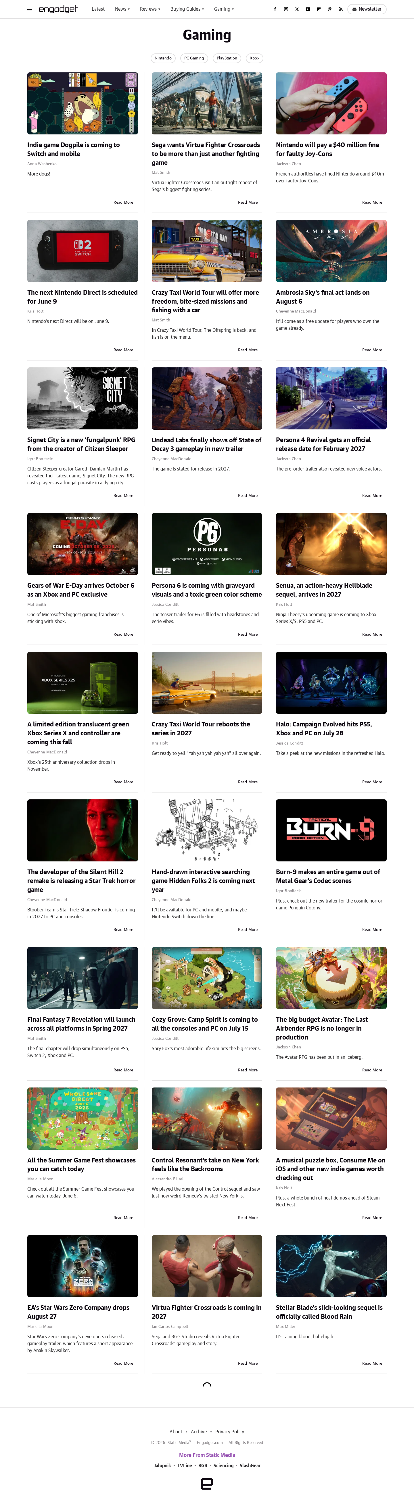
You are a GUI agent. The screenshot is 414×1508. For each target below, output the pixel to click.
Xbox (254, 58)
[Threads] (329, 9)
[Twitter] (297, 9)
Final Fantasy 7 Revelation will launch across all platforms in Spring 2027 (81, 1024)
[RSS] (340, 9)
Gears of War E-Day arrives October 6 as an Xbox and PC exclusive (81, 590)
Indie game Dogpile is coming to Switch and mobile (73, 149)
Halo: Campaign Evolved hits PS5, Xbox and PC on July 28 (324, 728)
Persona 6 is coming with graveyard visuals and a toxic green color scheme (207, 590)
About (176, 1432)
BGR (202, 1465)
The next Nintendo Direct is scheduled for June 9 (82, 297)
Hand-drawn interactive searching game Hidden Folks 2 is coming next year (203, 881)
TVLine (184, 1465)
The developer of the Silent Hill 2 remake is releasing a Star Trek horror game (81, 881)
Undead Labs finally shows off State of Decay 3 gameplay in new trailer (207, 444)
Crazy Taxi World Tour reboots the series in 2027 (201, 728)
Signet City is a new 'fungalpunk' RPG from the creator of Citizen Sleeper (81, 444)
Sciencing (223, 1465)
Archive (198, 1432)
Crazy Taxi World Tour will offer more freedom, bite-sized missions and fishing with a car (205, 302)
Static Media (178, 1443)
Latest (98, 9)
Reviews (148, 9)
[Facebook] (275, 9)
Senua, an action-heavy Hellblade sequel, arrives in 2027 (324, 590)
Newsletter (367, 9)
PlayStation (227, 58)
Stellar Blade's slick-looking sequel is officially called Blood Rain (329, 1312)
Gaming (222, 9)
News (120, 9)
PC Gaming (194, 58)
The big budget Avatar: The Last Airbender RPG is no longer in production (322, 1029)
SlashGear (250, 1465)
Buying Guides (185, 9)
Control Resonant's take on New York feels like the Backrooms (205, 1165)
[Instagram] (286, 9)
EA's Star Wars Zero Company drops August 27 (78, 1312)
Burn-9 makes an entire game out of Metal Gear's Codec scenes (328, 876)
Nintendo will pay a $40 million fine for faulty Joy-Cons (327, 149)
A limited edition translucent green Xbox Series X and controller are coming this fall (78, 733)
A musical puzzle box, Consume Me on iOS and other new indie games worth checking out (331, 1169)
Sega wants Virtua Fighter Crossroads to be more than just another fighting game (206, 154)
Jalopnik (162, 1465)
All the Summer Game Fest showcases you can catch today (81, 1165)
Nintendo (163, 58)
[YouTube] (308, 9)
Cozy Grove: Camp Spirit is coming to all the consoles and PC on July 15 (205, 1024)
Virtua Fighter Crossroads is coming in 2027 (207, 1312)
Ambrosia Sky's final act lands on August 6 (323, 297)
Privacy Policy (229, 1432)
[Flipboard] (319, 9)
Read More (123, 202)
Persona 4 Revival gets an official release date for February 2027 (323, 444)
